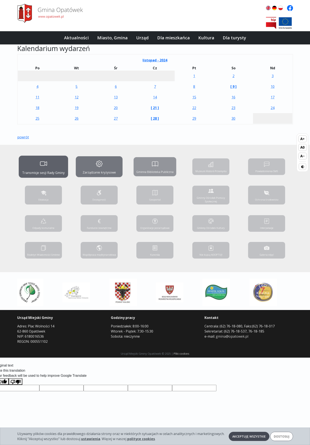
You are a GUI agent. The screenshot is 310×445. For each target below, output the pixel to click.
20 (116, 107)
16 (233, 97)
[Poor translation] (15, 381)
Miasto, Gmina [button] (112, 38)
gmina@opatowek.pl (232, 336)
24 (272, 107)
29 (194, 118)
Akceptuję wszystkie (249, 436)
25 (37, 118)
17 (272, 97)
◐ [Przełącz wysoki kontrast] (302, 166)
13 (116, 97)
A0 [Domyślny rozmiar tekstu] (302, 147)
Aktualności (76, 38)
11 (37, 97)
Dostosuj (281, 436)
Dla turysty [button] (234, 38)
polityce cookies (141, 438)
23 (233, 107)
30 (233, 118)
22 (194, 107)
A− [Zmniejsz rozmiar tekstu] (302, 156)
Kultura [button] (206, 38)
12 (77, 97)
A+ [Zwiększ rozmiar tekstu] (302, 138)
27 (116, 118)
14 (155, 97)
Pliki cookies (181, 353)
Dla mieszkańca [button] (173, 38)
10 (272, 86)
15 (194, 97)
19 (77, 107)
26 (77, 118)
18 (37, 107)
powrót (23, 137)
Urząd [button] (142, 38)
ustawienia (90, 438)
